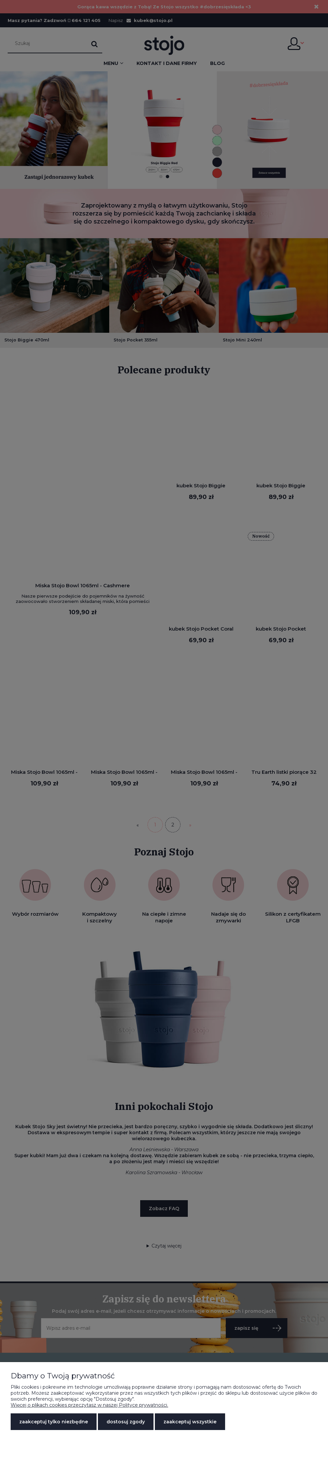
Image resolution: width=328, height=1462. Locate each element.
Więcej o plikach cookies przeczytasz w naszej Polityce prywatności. (89, 1405)
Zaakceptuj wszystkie (190, 1422)
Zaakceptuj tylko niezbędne (53, 1422)
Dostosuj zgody (126, 1422)
